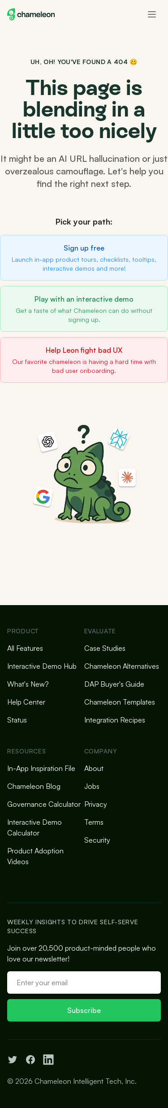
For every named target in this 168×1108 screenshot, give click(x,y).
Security (97, 839)
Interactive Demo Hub (42, 666)
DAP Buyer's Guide (114, 684)
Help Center (26, 701)
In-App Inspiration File (41, 768)
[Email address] (84, 982)
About (93, 768)
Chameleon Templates (119, 701)
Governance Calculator (44, 804)
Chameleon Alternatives (121, 666)
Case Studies (104, 648)
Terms (93, 822)
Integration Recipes (114, 719)
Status (17, 719)
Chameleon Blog (33, 786)
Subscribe (84, 1010)
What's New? (28, 684)
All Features (25, 648)
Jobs (91, 786)
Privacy (95, 804)
